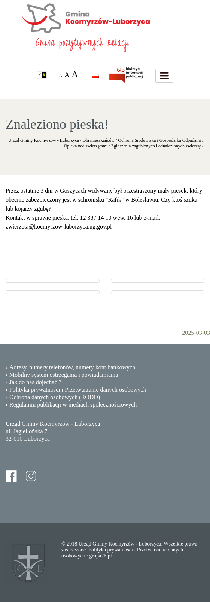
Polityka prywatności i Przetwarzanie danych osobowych (77, 389)
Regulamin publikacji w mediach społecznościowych (73, 404)
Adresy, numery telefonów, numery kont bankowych (72, 367)
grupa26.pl (100, 556)
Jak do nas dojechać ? (35, 382)
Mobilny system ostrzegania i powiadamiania (63, 375)
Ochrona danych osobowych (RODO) (54, 397)
